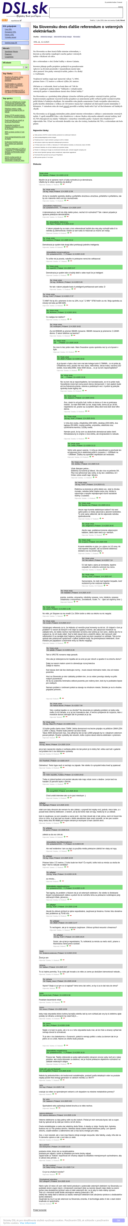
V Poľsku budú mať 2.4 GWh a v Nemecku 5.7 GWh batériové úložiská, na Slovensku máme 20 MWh (15, 151)
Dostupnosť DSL (10, 32)
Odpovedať (42, 184)
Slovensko (76, 37)
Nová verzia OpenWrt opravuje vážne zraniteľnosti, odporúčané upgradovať (55, 152)
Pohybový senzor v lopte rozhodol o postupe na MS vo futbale (14, 110)
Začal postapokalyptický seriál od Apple (15, 137)
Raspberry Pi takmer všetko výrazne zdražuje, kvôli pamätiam (14, 78)
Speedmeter (9, 51)
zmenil (66, 106)
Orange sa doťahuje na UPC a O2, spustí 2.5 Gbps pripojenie (15, 91)
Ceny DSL (8, 29)
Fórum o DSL (9, 34)
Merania (15, 51)
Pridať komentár (40, 1210)
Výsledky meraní (10, 37)
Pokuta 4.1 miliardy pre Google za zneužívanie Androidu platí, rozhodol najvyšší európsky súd (15, 103)
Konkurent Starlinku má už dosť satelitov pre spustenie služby (14, 143)
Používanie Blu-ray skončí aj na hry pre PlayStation (14, 121)
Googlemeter (9, 57)
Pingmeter (8, 54)
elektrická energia (46, 37)
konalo (53, 114)
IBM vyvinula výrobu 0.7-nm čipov (14, 132)
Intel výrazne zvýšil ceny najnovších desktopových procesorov (51, 142)
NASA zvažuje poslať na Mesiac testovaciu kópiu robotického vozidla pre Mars (14, 158)
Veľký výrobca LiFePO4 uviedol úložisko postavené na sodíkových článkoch (55, 135)
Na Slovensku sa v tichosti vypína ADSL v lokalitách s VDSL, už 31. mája (14, 85)
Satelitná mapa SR (11, 42)
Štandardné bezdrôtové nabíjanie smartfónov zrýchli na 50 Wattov (14, 126)
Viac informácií (28, 1223)
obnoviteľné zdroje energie (63, 37)
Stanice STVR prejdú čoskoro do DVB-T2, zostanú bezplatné (15, 116)
